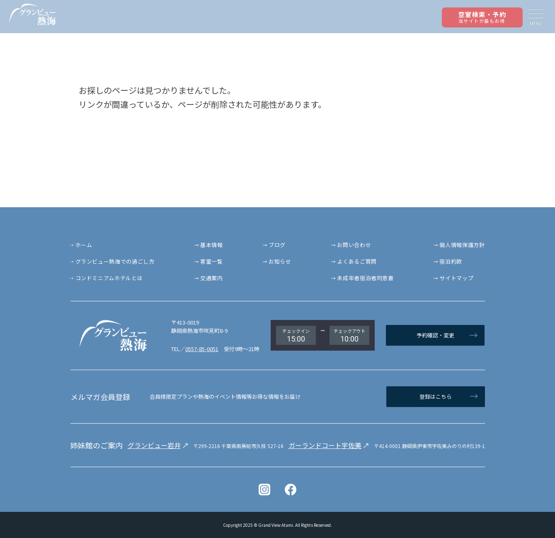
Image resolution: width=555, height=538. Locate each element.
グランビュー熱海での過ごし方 (115, 261)
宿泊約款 (450, 261)
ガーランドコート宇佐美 (324, 445)
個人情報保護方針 (462, 245)
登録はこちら (435, 396)
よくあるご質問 (357, 261)
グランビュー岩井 (154, 445)
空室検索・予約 (482, 17)
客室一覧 (211, 261)
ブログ (277, 245)
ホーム (83, 245)
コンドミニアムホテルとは (109, 278)
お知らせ (280, 261)
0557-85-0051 (201, 349)
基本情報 (211, 245)
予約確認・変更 (435, 335)
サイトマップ (456, 278)
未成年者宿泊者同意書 (365, 278)
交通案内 (211, 278)
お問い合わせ (354, 245)
